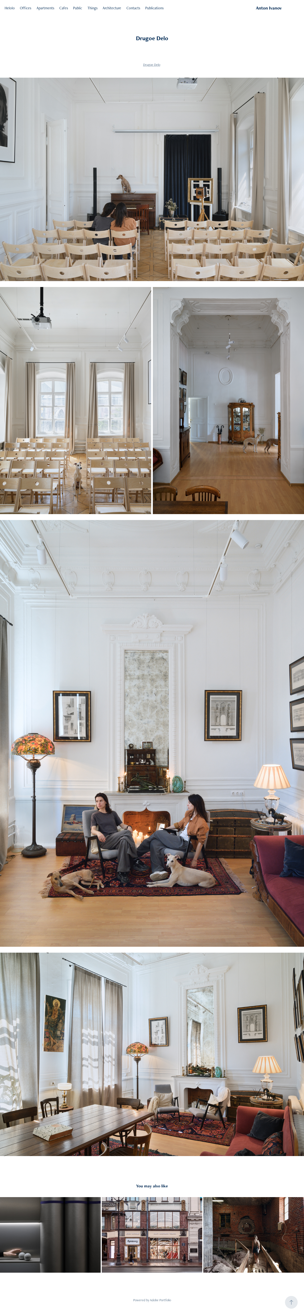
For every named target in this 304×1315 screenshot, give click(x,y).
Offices (25, 8)
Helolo (10, 8)
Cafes (63, 8)
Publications (154, 8)
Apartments (45, 8)
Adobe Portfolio (160, 1300)
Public (77, 8)
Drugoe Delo (151, 64)
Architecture (112, 8)
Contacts (133, 8)
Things (92, 8)
